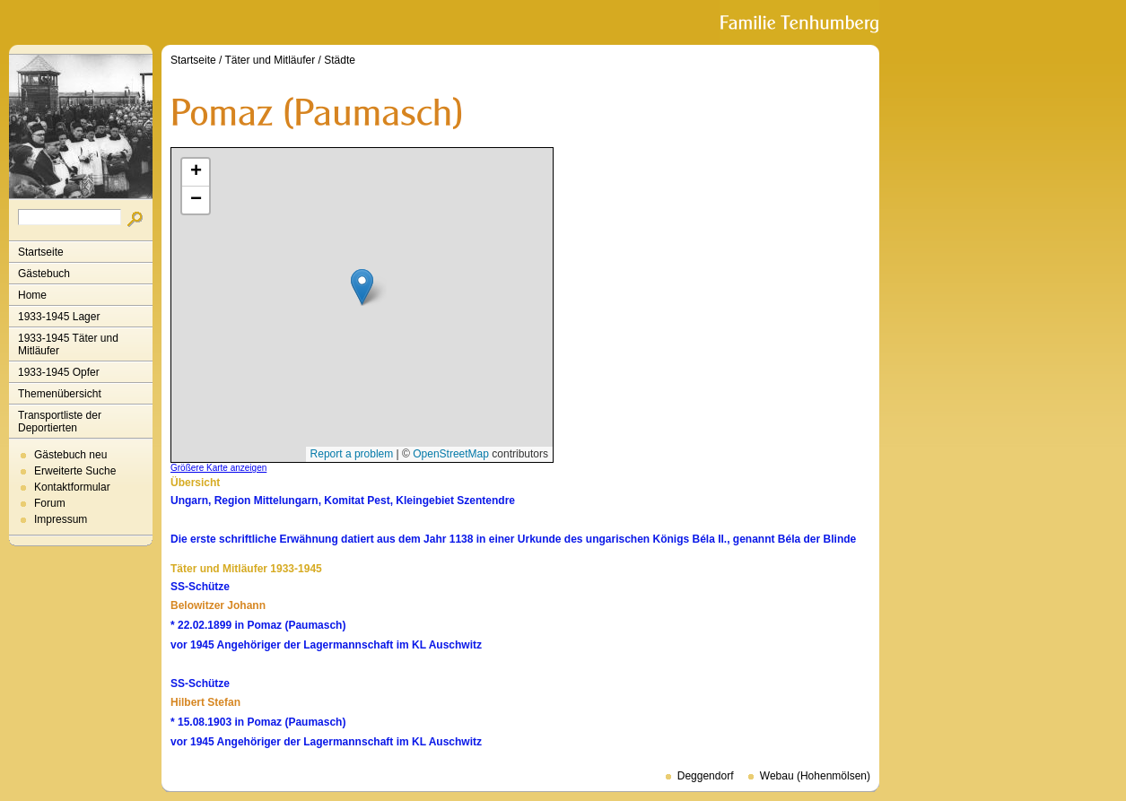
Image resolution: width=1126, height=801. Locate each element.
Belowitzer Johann (218, 605)
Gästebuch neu (70, 454)
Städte (339, 60)
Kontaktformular (72, 487)
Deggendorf (705, 776)
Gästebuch (44, 273)
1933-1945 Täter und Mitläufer (68, 344)
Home (32, 295)
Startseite (41, 252)
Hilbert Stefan (205, 702)
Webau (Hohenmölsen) (815, 776)
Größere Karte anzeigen (218, 468)
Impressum (60, 519)
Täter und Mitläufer (270, 60)
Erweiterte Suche (75, 471)
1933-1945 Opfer (59, 372)
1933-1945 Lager (59, 316)
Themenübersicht (59, 393)
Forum (49, 503)
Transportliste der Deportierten (59, 421)
